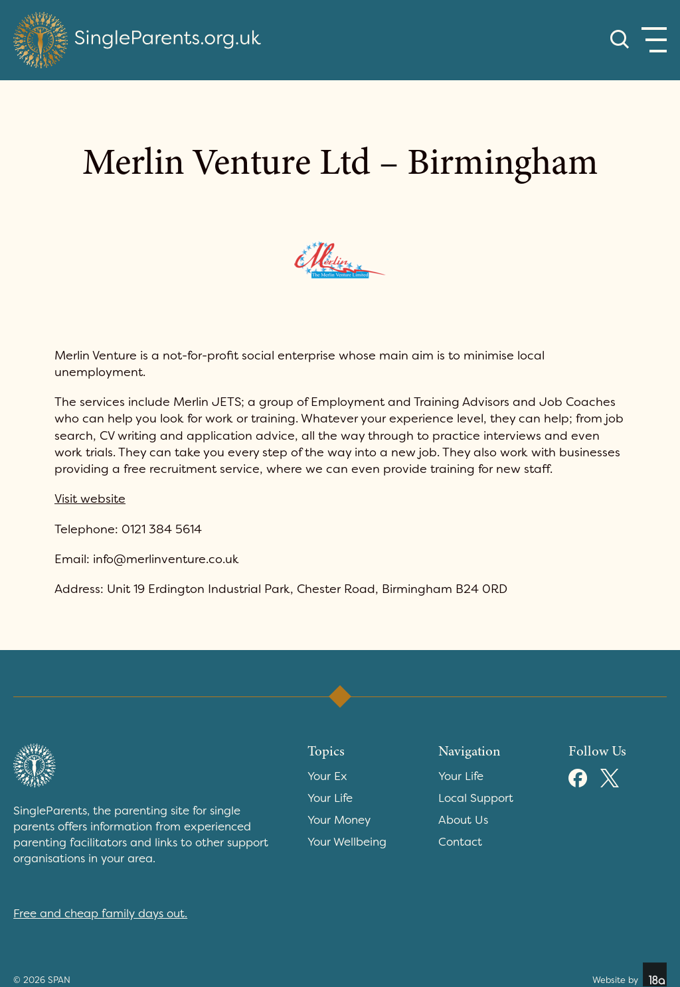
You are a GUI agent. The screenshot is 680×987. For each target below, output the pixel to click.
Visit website (90, 499)
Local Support (475, 798)
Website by (629, 974)
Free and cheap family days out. (100, 913)
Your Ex (327, 776)
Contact (460, 841)
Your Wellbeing (346, 841)
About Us (463, 820)
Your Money (339, 820)
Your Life (330, 798)
